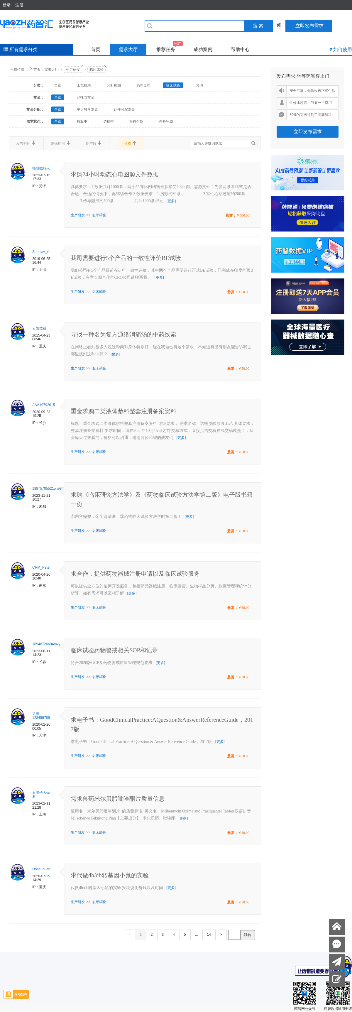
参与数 (94, 143)
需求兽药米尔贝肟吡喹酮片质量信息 (118, 798)
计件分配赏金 (124, 109)
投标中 (82, 121)
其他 (199, 85)
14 (209, 934)
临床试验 (96, 69)
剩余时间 (61, 143)
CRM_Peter (41, 567)
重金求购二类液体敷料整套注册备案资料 (123, 411)
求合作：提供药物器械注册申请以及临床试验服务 (135, 573)
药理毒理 (143, 85)
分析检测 (114, 85)
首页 (95, 49)
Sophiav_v (40, 252)
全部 (57, 85)
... (196, 934)
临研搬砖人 (41, 168)
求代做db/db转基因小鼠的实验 (110, 875)
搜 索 (258, 25)
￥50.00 (243, 292)
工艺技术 (84, 85)
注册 (19, 5)
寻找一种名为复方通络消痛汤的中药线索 (123, 334)
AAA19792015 (43, 405)
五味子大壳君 (41, 794)
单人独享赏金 (87, 109)
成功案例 (203, 49)
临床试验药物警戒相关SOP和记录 (114, 650)
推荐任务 (169, 48)
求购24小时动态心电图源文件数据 (115, 174)
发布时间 (26, 143)
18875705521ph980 (48, 488)
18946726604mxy (46, 644)
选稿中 (108, 121)
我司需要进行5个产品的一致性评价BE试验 (126, 258)
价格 (130, 143)
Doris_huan (41, 869)
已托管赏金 (85, 97)
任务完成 (166, 121)
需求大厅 (128, 49)
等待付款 (136, 121)
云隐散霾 (39, 328)
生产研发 (73, 69)
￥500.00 (242, 215)
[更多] (171, 201)
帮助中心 (240, 49)
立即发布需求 (308, 131)
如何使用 (342, 49)
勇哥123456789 (41, 716)
